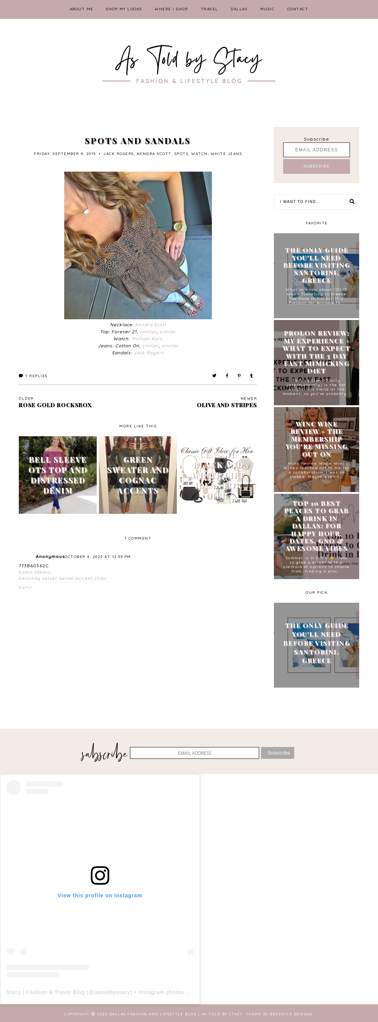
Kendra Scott (150, 324)
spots (182, 153)
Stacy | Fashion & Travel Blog (45, 992)
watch (199, 153)
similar (148, 331)
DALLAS (239, 9)
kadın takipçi (35, 572)
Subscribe (316, 139)
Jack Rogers (149, 352)
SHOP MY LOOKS (124, 9)
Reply (25, 587)
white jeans (226, 153)
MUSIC (267, 9)
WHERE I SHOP (171, 9)
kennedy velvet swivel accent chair (63, 578)
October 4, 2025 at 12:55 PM (98, 556)
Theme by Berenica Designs (279, 1014)
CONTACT (298, 9)
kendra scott (154, 153)
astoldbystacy (112, 992)
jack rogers (118, 153)
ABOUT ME (81, 9)
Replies (33, 376)
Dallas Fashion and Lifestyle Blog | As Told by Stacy (176, 1014)
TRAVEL (209, 9)
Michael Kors (146, 338)
